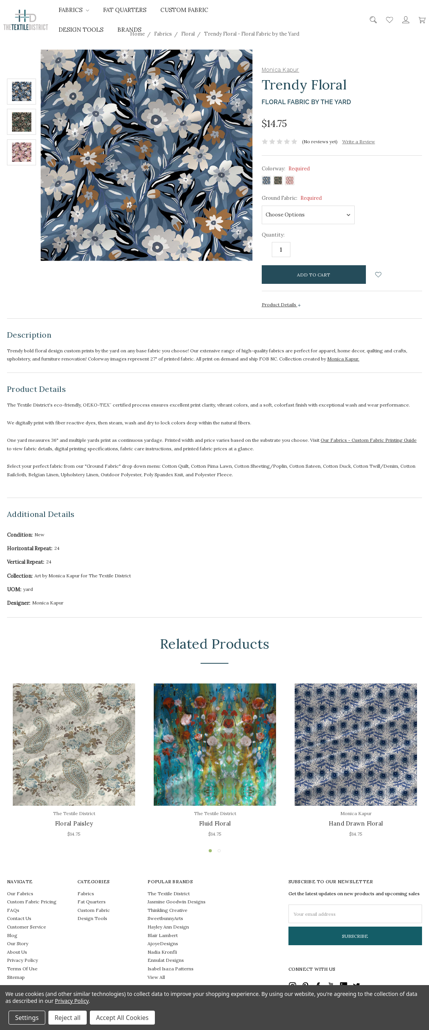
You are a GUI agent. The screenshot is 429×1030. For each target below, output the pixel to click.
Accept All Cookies (122, 1017)
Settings (27, 1017)
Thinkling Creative (167, 910)
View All (156, 977)
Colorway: (286, 168)
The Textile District (169, 893)
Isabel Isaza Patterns (171, 969)
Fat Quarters (124, 10)
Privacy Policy (22, 960)
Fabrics (73, 10)
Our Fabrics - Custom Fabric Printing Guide (369, 440)
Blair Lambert (163, 935)
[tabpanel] (73, 761)
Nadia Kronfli (162, 952)
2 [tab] (219, 850)
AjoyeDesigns (163, 943)
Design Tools (80, 29)
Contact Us (19, 918)
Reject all (68, 1017)
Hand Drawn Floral (356, 823)
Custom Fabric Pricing (32, 902)
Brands (129, 29)
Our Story (17, 943)
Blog (12, 935)
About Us (17, 952)
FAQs (13, 910)
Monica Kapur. (343, 359)
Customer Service (26, 927)
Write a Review (358, 141)
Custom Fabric (184, 10)
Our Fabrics (20, 893)
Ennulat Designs (166, 960)
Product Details (281, 304)
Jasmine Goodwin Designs (177, 902)
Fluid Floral (215, 823)
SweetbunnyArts (165, 918)
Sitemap (16, 977)
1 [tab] (210, 850)
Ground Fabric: (292, 198)
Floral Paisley (74, 823)
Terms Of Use (22, 969)
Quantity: (273, 235)
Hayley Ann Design (168, 927)
